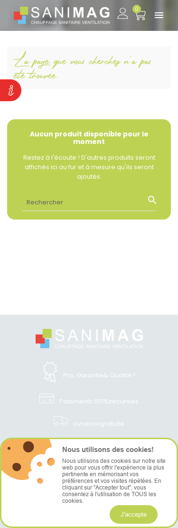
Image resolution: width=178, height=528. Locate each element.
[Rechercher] (89, 202)
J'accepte (134, 514)
